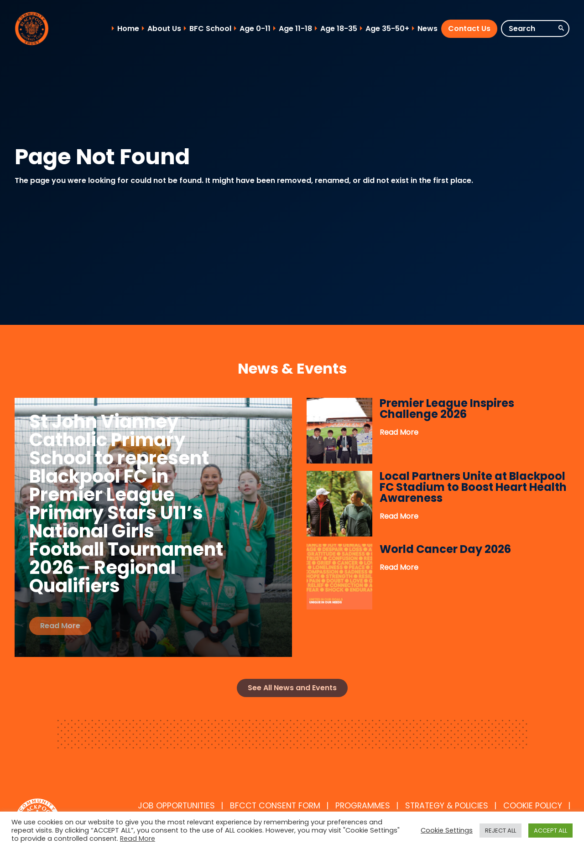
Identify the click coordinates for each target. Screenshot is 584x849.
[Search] (535, 28)
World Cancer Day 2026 (445, 549)
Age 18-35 (338, 28)
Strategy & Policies (446, 805)
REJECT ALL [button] (500, 830)
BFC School (210, 28)
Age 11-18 (295, 28)
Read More (60, 625)
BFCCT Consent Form (275, 805)
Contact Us (469, 28)
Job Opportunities (176, 805)
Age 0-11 (255, 28)
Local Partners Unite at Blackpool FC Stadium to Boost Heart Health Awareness (473, 487)
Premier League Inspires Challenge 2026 (447, 409)
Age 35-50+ (387, 28)
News (427, 28)
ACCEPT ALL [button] (550, 830)
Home (128, 28)
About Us (164, 28)
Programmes (362, 805)
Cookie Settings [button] (447, 830)
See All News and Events (292, 687)
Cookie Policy (532, 805)
